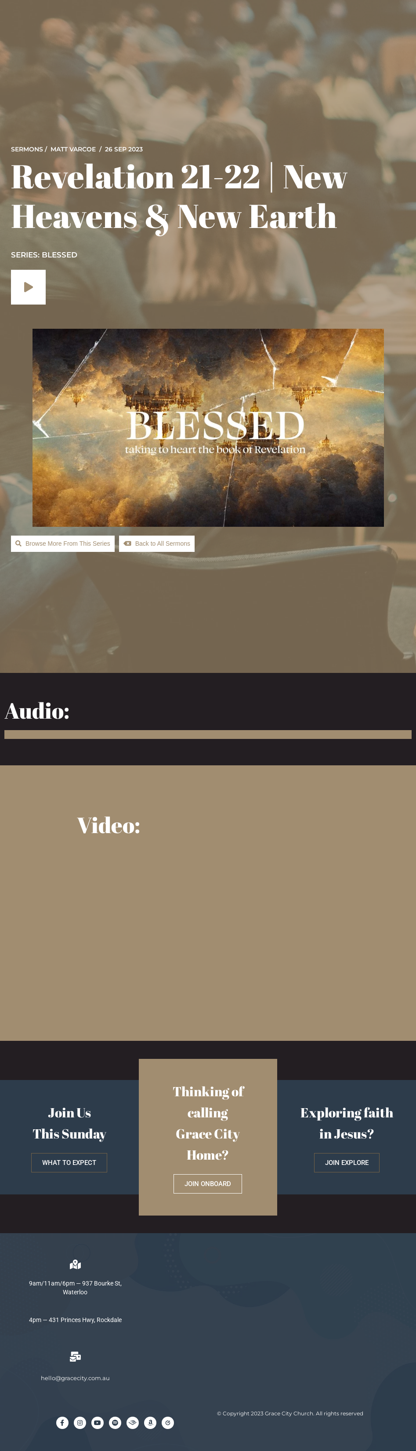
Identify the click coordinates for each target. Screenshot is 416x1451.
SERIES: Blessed (44, 254)
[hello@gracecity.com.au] (75, 1357)
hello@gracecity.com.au (75, 1377)
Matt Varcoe (73, 149)
